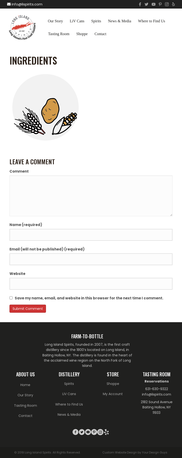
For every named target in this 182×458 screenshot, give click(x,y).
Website (17, 273)
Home (25, 384)
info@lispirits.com (24, 4)
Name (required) (25, 224)
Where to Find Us (151, 21)
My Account (113, 394)
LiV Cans (77, 21)
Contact (100, 34)
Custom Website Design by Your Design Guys (134, 452)
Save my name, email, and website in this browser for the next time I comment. (89, 298)
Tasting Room (58, 34)
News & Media (119, 21)
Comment (19, 171)
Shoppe (82, 34)
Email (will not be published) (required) (47, 249)
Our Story (55, 21)
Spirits (96, 21)
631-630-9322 (156, 389)
